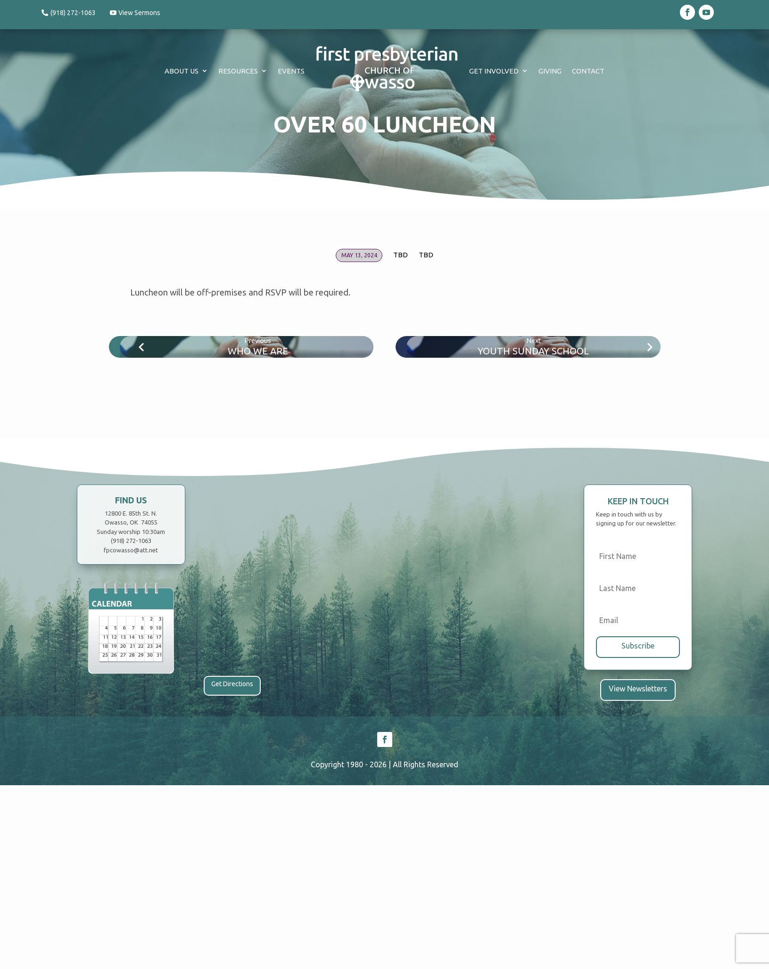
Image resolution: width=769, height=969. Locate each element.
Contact (588, 71)
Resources (238, 71)
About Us (181, 71)
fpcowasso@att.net (131, 550)
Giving (550, 71)
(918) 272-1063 (73, 12)
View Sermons (142, 12)
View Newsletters (638, 687)
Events (291, 71)
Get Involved (494, 71)
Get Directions (232, 684)
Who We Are (258, 350)
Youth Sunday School (533, 350)
